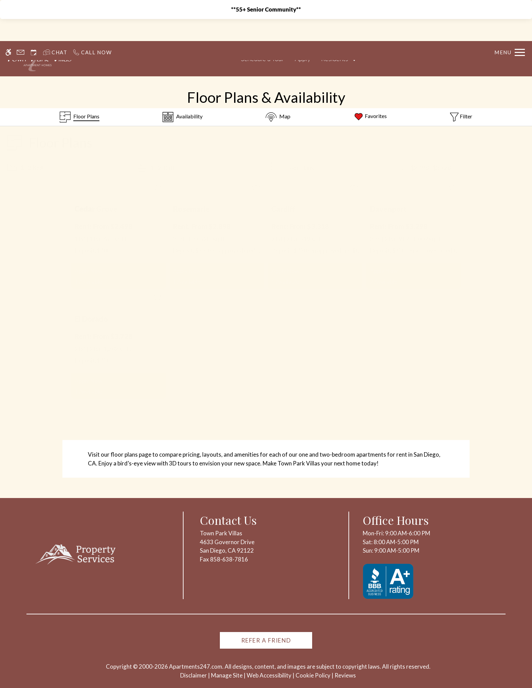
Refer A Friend (266, 640)
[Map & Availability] (278, 117)
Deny (445, 669)
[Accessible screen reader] (8, 33)
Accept (412, 669)
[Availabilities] (182, 117)
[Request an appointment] (33, 33)
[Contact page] (20, 33)
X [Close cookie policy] (523, 659)
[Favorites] (370, 117)
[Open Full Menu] (509, 33)
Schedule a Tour (262, 59)
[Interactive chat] (55, 33)
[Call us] (92, 33)
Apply (302, 59)
